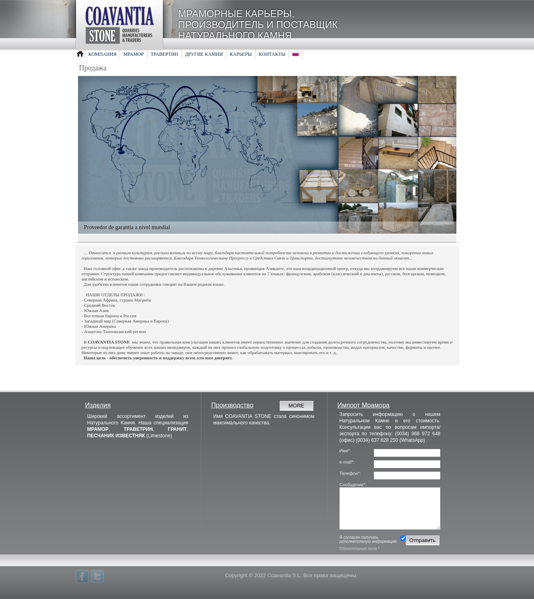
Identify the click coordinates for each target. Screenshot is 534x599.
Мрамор (133, 54)
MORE (296, 406)
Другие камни (204, 54)
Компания (103, 54)
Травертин (164, 54)
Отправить (422, 540)
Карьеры (241, 54)
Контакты (272, 54)
